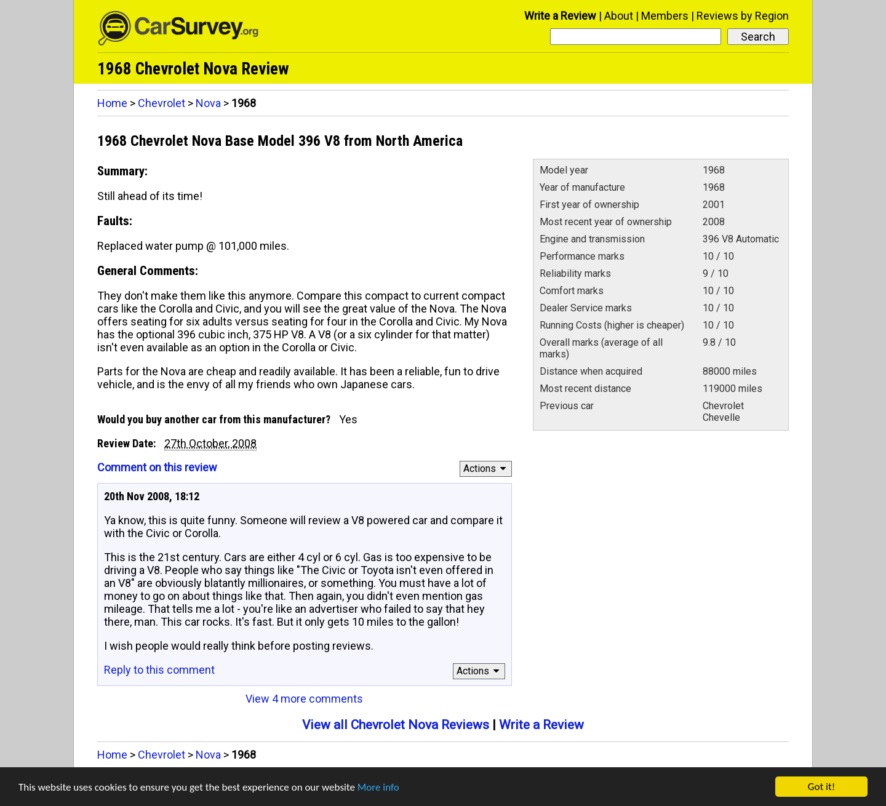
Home (112, 103)
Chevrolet (161, 103)
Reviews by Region (742, 15)
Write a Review (560, 15)
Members (664, 15)
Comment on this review (157, 467)
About (618, 15)
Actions (486, 468)
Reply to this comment (159, 669)
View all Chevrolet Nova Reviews (395, 724)
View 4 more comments (304, 698)
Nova (208, 103)
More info (378, 789)
